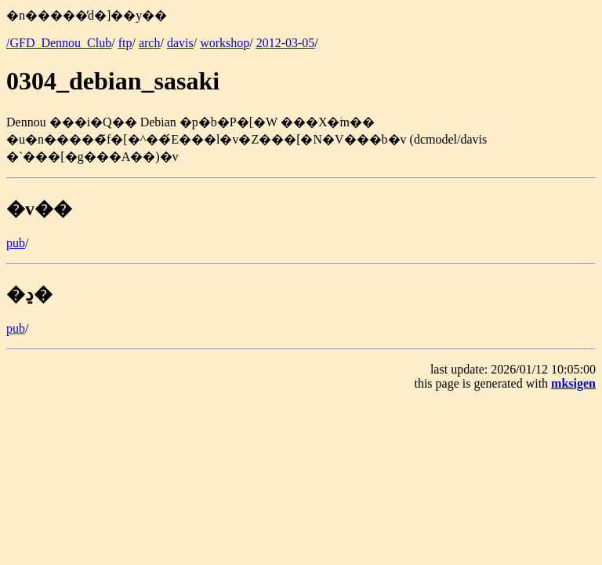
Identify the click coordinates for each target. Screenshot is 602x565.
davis (180, 42)
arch (150, 42)
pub (15, 243)
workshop (224, 42)
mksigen (573, 383)
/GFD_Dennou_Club (58, 42)
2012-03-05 (285, 42)
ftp (125, 42)
